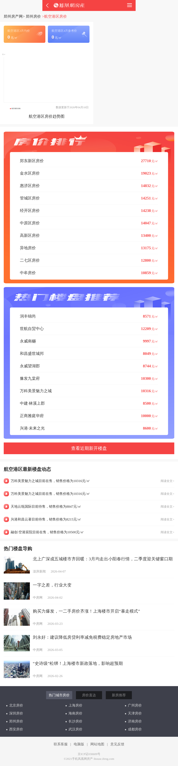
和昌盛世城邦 (89, 353)
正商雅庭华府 (89, 416)
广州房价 (133, 705)
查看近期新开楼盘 (89, 448)
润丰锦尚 (89, 316)
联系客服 (61, 744)
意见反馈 (117, 744)
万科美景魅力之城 (89, 391)
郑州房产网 (13, 16)
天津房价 (133, 713)
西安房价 (14, 729)
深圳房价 (14, 713)
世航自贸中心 (89, 328)
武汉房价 (74, 729)
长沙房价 (74, 721)
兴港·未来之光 (89, 428)
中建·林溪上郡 (89, 403)
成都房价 (133, 729)
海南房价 (74, 713)
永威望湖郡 (89, 366)
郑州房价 (33, 16)
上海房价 (74, 705)
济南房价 (133, 721)
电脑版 (79, 744)
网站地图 (97, 744)
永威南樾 (89, 341)
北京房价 (14, 705)
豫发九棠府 (89, 378)
